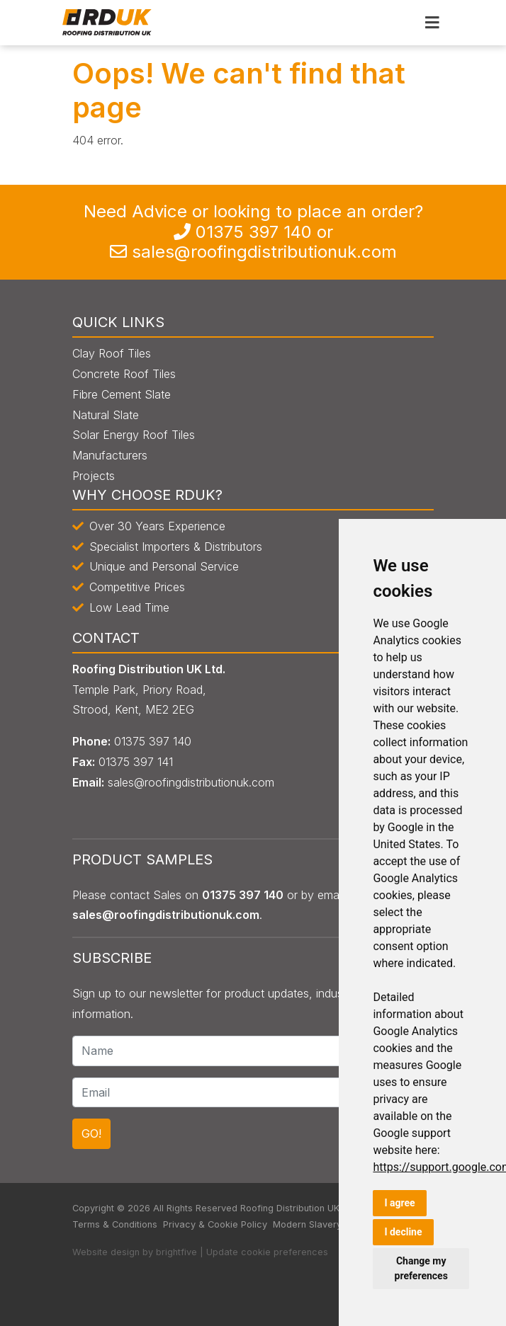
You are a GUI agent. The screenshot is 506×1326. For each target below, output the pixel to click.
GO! (91, 1133)
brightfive (176, 1252)
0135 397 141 (136, 762)
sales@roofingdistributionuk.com (264, 251)
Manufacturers (109, 455)
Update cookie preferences (267, 1252)
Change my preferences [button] (421, 1268)
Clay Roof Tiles (111, 353)
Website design (106, 1252)
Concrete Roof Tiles (124, 374)
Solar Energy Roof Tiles (133, 435)
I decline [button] (403, 1232)
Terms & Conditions (114, 1224)
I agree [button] (399, 1202)
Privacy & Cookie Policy (215, 1224)
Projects (93, 476)
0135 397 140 (254, 232)
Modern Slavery (307, 1224)
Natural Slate (105, 415)
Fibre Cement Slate (121, 394)
